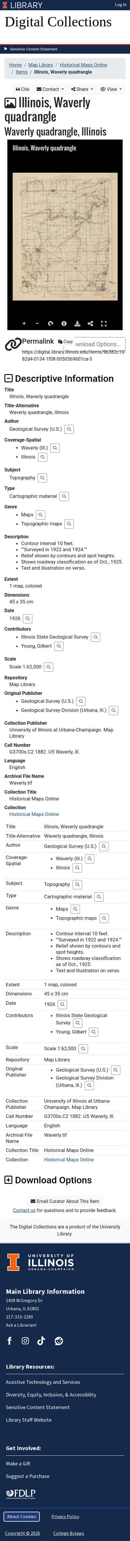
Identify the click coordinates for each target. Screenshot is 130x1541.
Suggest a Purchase (27, 1476)
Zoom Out (37, 323)
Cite (22, 89)
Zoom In (24, 323)
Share (80, 89)
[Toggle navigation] (13, 38)
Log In (120, 4)
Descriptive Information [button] (59, 378)
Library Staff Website (28, 1420)
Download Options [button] (48, 1180)
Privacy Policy (65, 1516)
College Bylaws (68, 1533)
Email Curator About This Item (65, 1201)
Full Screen (103, 323)
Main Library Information (45, 1292)
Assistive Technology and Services (43, 1382)
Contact (48, 89)
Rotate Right (50, 323)
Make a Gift (18, 1463)
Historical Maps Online (83, 65)
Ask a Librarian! (21, 1325)
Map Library (41, 65)
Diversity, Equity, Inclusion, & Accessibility (51, 1395)
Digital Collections (58, 21)
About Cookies (21, 1516)
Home (15, 65)
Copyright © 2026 (22, 1533)
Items (22, 72)
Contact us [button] (24, 1210)
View (109, 89)
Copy (65, 341)
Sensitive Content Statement (34, 49)
